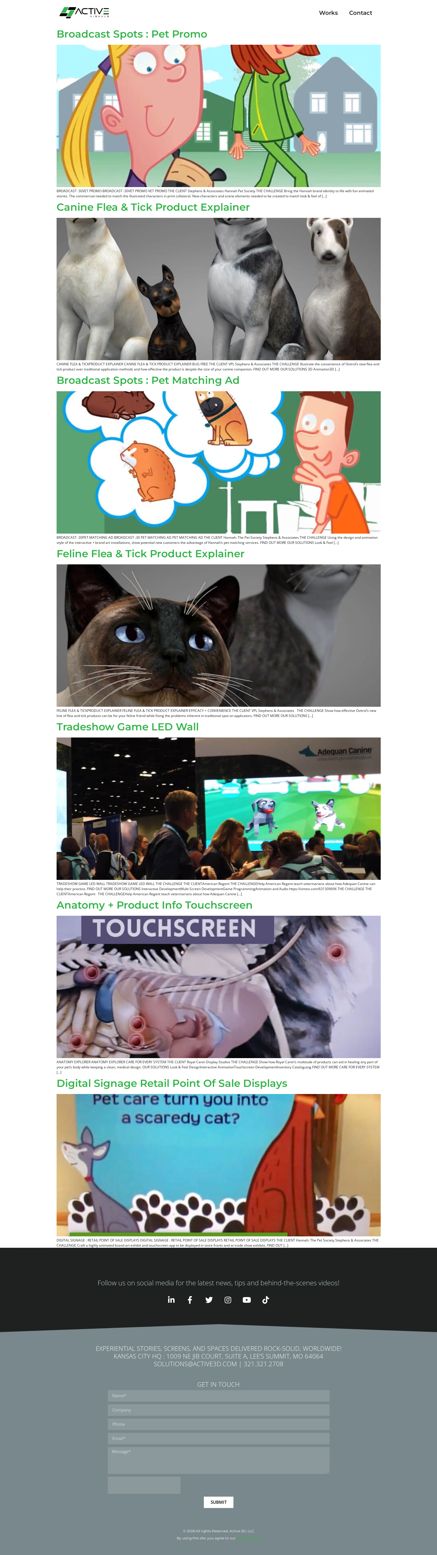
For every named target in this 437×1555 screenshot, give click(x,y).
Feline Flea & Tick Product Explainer (151, 553)
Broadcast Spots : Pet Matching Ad (148, 380)
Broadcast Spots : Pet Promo (132, 34)
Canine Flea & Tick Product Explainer (153, 207)
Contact (360, 12)
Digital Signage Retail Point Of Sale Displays (172, 1083)
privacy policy (248, 1538)
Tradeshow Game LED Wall (128, 726)
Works (328, 12)
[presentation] (144, 1485)
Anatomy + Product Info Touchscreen (155, 905)
